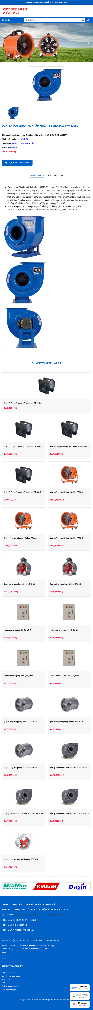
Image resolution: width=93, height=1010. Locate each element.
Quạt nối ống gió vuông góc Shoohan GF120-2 (68, 446)
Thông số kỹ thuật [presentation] (54, 176)
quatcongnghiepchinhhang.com (29, 948)
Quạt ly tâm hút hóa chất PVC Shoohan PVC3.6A (23, 813)
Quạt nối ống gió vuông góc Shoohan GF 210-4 (22, 403)
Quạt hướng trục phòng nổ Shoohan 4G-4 (66, 722)
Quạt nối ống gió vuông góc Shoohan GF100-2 (22, 492)
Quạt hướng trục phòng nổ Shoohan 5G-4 (20, 722)
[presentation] (4, 43)
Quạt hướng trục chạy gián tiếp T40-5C (65, 584)
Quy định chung (8, 972)
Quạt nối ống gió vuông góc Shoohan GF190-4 (22, 446)
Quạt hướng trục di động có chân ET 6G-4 (20, 538)
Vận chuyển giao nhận (11, 976)
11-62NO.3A (23, 139)
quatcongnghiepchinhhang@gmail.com (31, 945)
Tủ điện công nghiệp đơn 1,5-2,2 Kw (64, 676)
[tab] (37, 175)
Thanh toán (6, 979)
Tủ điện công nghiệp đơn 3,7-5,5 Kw (18, 676)
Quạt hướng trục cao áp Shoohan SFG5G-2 (21, 859)
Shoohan (12, 147)
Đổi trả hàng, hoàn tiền (11, 986)
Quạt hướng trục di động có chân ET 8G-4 (66, 492)
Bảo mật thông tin (9, 990)
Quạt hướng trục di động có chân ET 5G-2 (66, 538)
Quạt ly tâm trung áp (23, 143)
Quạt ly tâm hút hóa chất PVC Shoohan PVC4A (68, 768)
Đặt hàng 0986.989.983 (17, 163)
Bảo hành (6, 983)
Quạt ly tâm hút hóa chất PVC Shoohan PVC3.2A (69, 813)
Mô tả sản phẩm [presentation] (37, 176)
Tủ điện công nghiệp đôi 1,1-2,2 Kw (64, 630)
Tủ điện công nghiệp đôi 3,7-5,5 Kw (18, 630)
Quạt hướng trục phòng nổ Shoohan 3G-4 (20, 768)
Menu (6, 20)
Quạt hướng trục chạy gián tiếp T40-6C (19, 584)
